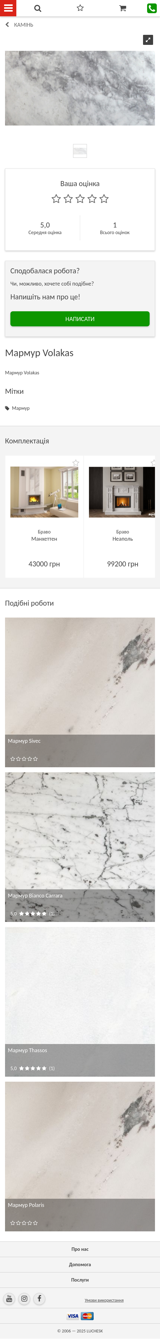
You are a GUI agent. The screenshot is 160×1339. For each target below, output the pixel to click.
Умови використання (104, 1300)
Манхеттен (44, 538)
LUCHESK (95, 1331)
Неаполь (123, 538)
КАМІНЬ (23, 24)
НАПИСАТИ (80, 319)
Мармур (21, 408)
